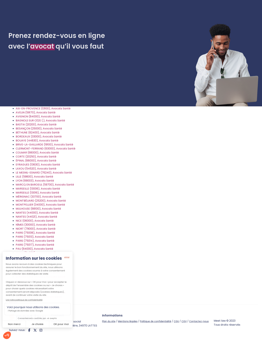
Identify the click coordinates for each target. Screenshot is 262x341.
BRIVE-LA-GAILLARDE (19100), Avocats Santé (44, 144)
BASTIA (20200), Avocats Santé (36, 124)
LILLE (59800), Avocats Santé (34, 177)
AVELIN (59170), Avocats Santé (35, 112)
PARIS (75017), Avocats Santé (35, 245)
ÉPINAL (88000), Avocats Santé (36, 160)
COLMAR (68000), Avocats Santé (37, 152)
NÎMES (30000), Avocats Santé (35, 225)
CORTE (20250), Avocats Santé (36, 156)
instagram (40, 330)
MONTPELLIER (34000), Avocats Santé (40, 205)
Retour (13, 302)
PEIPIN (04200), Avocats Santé (36, 253)
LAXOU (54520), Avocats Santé (36, 168)
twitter (35, 330)
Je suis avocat (215, 11)
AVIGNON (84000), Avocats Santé (38, 116)
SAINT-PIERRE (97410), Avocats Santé (40, 269)
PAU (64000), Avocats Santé (34, 249)
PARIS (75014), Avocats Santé (35, 241)
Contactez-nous (199, 321)
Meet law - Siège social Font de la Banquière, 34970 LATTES (74, 323)
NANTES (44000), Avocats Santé (37, 213)
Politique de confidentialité (155, 321)
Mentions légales (128, 321)
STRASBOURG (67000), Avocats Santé (40, 277)
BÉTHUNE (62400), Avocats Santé (37, 132)
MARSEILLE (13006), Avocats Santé (38, 189)
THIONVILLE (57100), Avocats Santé (38, 281)
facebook (29, 330)
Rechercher (143, 90)
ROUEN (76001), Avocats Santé (36, 265)
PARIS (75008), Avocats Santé (35, 233)
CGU (176, 321)
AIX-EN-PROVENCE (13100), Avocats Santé (43, 108)
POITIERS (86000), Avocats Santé (37, 257)
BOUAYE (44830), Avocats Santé (37, 140)
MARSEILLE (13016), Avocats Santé (37, 193)
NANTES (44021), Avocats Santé (36, 217)
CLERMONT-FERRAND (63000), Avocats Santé (45, 148)
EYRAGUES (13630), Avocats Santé (38, 164)
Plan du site (108, 321)
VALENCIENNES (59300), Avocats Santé (41, 293)
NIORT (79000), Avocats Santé (35, 229)
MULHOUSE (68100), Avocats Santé (38, 209)
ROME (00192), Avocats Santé (35, 261)
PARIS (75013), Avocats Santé (35, 237)
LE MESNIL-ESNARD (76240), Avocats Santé (44, 173)
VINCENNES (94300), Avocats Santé (39, 297)
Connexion (243, 11)
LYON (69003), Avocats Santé (35, 181)
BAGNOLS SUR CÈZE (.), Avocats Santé (40, 120)
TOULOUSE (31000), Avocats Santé (38, 285)
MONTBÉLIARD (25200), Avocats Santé (41, 201)
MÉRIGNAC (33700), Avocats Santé (38, 197)
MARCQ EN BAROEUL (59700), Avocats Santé (45, 185)
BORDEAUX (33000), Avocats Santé (39, 136)
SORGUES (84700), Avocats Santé (38, 273)
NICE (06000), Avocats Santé (35, 221)
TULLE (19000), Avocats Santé (35, 289)
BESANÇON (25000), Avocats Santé (39, 128)
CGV (184, 321)
